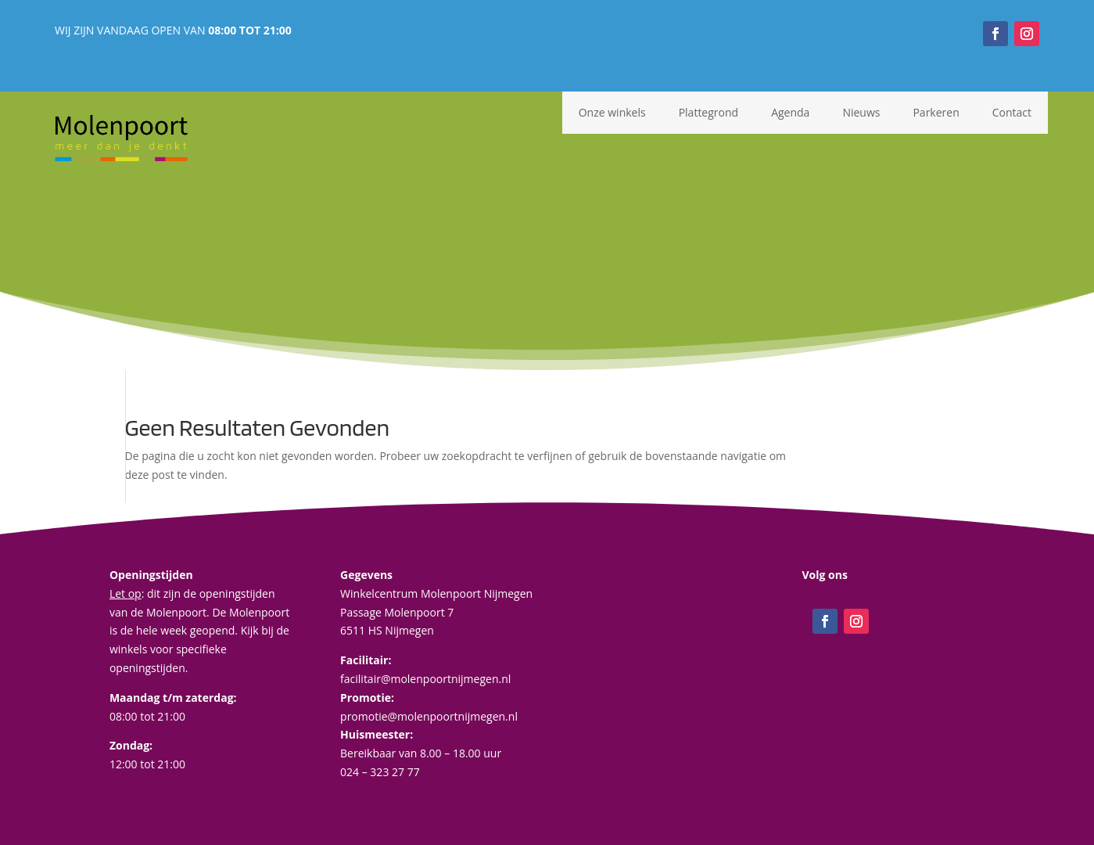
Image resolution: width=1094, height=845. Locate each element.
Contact (1011, 112)
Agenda (790, 112)
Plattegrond (708, 112)
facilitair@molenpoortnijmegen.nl (425, 678)
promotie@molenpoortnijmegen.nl (429, 716)
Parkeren (936, 112)
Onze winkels (612, 112)
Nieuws (861, 112)
